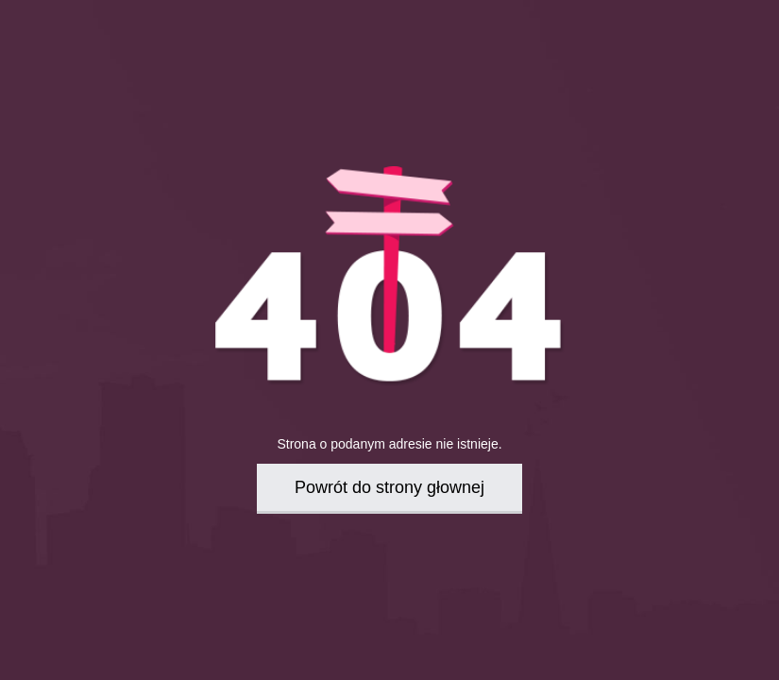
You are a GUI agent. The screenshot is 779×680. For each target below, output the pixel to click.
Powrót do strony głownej (389, 487)
